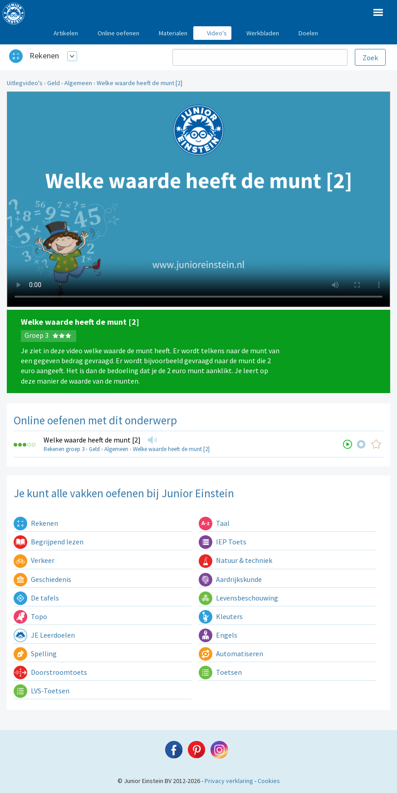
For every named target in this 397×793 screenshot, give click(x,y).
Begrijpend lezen (48, 541)
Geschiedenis (42, 579)
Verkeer (34, 560)
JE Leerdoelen (44, 634)
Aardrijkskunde (230, 579)
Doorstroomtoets (50, 672)
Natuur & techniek (235, 560)
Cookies (269, 781)
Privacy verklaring (229, 781)
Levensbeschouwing (238, 597)
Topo (30, 616)
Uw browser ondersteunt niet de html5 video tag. (198, 199)
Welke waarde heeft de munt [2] (139, 83)
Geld (53, 83)
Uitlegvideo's (25, 83)
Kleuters (221, 616)
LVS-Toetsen (41, 690)
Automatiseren (231, 653)
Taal (214, 523)
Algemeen (78, 83)
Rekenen (44, 55)
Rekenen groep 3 (64, 449)
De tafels (36, 597)
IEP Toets (222, 541)
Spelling (35, 653)
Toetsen (220, 672)
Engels (218, 634)
